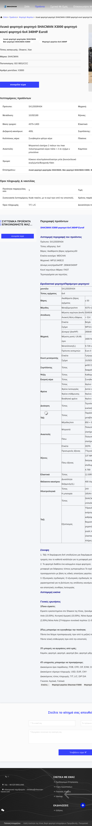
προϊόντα (13, 17)
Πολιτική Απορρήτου (12, 823)
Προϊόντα (40, 6)
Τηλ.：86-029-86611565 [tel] (13, 785)
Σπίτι (26, 6)
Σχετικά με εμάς (59, 6)
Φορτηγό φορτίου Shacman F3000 (67, 685)
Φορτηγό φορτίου (26, 17)
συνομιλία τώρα (19, 84)
